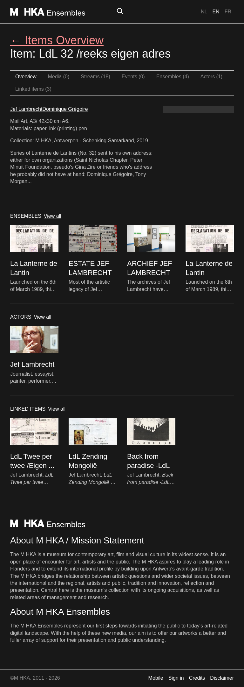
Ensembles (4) (172, 76)
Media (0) (59, 76)
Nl (204, 11)
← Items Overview (57, 40)
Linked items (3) (33, 89)
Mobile (155, 678)
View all (52, 216)
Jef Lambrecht (26, 109)
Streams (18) (95, 76)
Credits (197, 678)
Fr (228, 11)
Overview (26, 76)
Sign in (176, 678)
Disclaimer (222, 678)
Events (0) (133, 76)
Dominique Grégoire (65, 109)
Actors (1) (211, 76)
